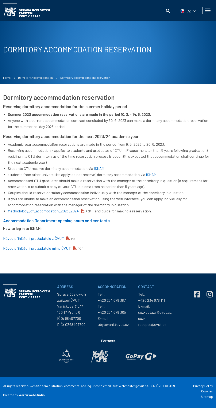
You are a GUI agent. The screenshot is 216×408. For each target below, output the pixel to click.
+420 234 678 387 (112, 300)
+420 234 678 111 (151, 300)
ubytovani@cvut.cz (113, 324)
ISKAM (99, 168)
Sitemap (207, 397)
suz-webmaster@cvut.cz (130, 386)
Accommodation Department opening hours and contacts (56, 220)
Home (7, 77)
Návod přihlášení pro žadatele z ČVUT (33, 238)
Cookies (207, 391)
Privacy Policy (203, 386)
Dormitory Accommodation (35, 77)
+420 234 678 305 (112, 312)
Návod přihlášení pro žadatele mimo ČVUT (37, 248)
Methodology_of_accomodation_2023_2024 (43, 211)
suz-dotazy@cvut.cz (155, 312)
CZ (188, 11)
